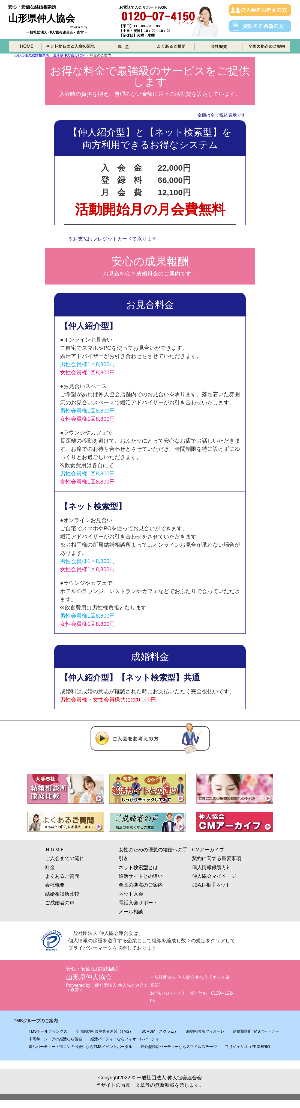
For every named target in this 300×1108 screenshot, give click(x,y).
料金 (50, 867)
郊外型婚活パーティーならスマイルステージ (178, 1046)
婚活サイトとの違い (141, 876)
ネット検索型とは (138, 867)
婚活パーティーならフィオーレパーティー (126, 1039)
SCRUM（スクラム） (159, 1031)
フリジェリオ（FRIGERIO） (249, 1046)
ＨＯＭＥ (55, 849)
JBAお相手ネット (211, 885)
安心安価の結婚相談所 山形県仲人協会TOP (49, 55)
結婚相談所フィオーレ (205, 1031)
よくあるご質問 (62, 876)
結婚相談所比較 (62, 894)
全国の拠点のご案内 (141, 885)
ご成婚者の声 (59, 902)
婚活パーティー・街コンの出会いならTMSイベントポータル (80, 1046)
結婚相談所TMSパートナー (256, 1031)
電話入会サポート (138, 902)
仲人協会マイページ (214, 876)
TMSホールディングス (48, 1031)
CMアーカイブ (208, 849)
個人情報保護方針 (211, 867)
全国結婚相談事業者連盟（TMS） (104, 1031)
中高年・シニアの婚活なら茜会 (55, 1039)
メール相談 (131, 911)
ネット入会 (131, 894)
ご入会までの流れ (64, 858)
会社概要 (55, 885)
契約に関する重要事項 (216, 858)
